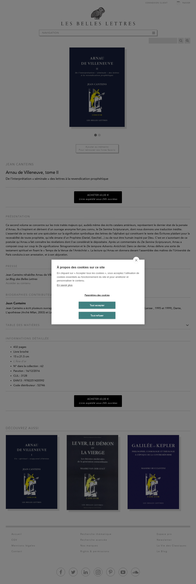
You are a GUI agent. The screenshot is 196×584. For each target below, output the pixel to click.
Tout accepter (97, 305)
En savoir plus (65, 285)
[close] (136, 260)
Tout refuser (97, 315)
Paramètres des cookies (97, 295)
